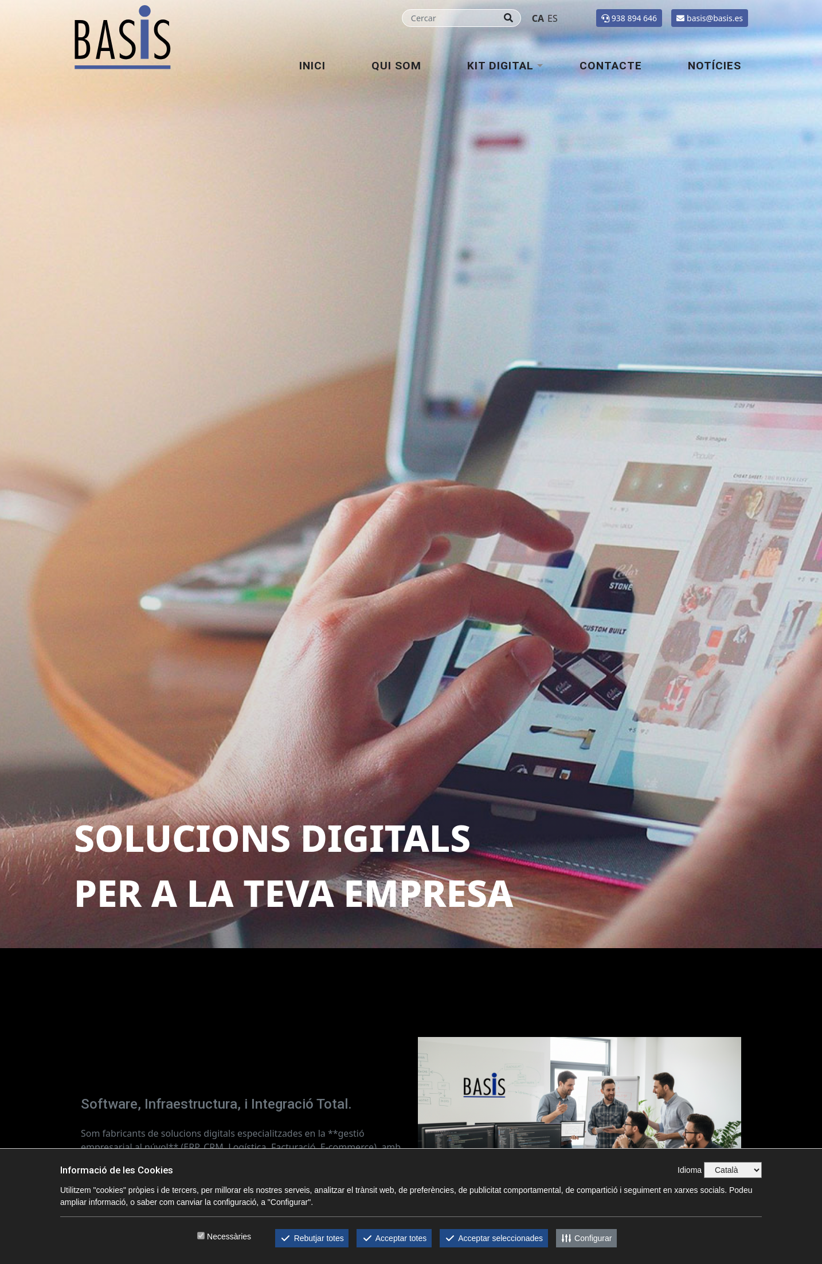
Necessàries (229, 1236)
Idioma (690, 1170)
